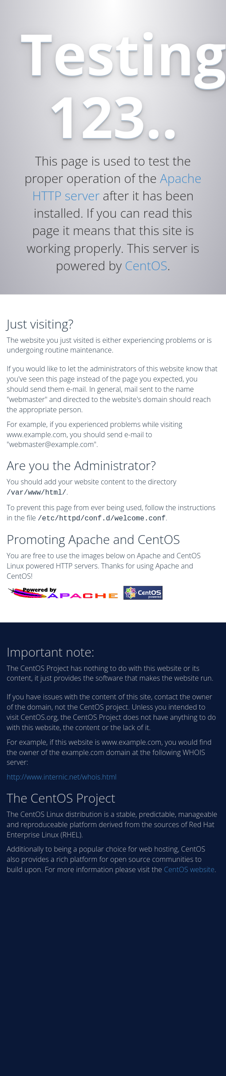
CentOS (146, 265)
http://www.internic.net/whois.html (62, 775)
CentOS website (189, 868)
